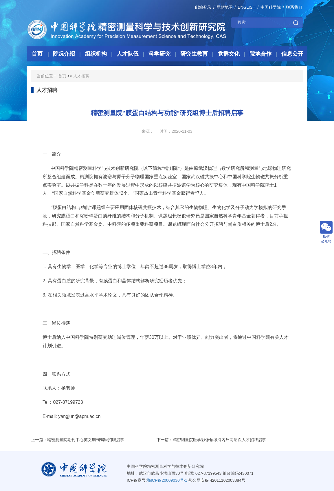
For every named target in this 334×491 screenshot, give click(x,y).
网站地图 (224, 7)
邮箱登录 (203, 7)
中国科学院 (270, 7)
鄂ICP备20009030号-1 (167, 480)
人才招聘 (81, 76)
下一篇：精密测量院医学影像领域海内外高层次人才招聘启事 (211, 439)
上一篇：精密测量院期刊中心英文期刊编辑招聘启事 (77, 439)
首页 (62, 76)
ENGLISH (246, 7)
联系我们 (294, 7)
